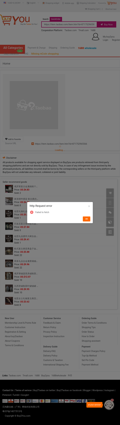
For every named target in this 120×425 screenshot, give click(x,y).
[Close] (89, 206)
